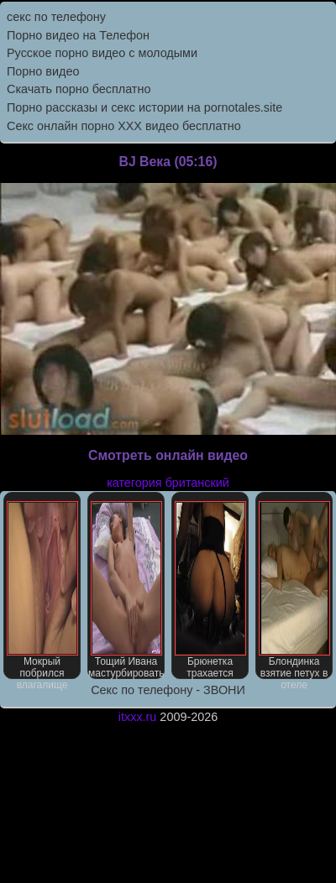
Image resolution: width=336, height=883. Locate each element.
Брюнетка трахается (210, 590)
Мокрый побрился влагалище (42, 590)
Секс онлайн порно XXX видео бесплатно (124, 126)
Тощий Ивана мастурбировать (126, 590)
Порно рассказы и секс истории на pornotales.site (144, 107)
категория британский (168, 482)
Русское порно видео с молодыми (102, 53)
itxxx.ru (137, 717)
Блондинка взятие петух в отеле (294, 590)
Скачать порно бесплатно (78, 89)
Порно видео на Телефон (78, 35)
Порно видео (43, 71)
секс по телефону (56, 17)
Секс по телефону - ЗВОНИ (168, 690)
